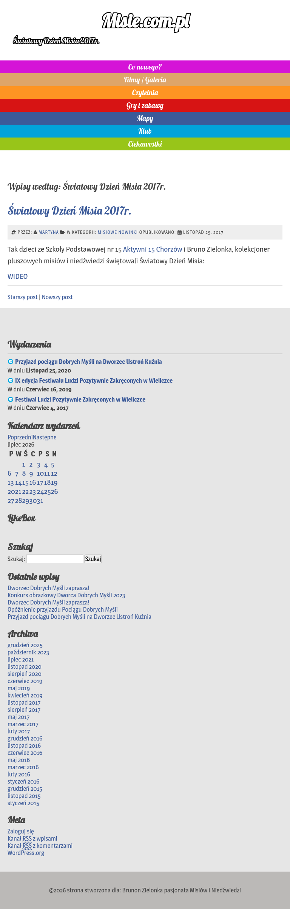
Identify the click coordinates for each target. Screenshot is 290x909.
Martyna (49, 232)
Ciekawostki (145, 143)
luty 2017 (19, 731)
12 (54, 473)
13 (11, 482)
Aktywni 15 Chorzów (152, 249)
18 (47, 482)
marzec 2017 (23, 724)
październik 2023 (28, 652)
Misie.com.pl (145, 20)
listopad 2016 (24, 745)
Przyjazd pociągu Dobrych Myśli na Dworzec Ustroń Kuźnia (88, 361)
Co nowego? (145, 66)
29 (25, 500)
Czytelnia (145, 92)
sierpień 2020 (25, 673)
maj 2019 (19, 688)
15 (25, 482)
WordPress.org (26, 852)
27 (11, 500)
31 (40, 500)
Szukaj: (16, 559)
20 (11, 491)
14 (18, 482)
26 (54, 491)
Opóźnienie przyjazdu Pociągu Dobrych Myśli (63, 609)
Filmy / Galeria (145, 79)
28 (18, 500)
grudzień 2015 (25, 788)
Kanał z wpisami (32, 839)
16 (32, 482)
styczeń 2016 (23, 781)
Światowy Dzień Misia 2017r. (69, 210)
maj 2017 (18, 716)
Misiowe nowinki (118, 232)
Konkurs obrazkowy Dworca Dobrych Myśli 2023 (66, 595)
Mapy (145, 118)
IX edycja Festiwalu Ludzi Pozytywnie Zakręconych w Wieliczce (94, 380)
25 (47, 491)
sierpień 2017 (24, 709)
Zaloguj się (21, 831)
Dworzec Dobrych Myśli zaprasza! (48, 588)
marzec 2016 (23, 767)
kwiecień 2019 (25, 695)
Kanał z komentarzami (40, 846)
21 (18, 491)
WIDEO (18, 276)
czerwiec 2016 (25, 752)
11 (47, 473)
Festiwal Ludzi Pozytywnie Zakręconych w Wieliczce (80, 399)
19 (54, 482)
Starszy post (23, 297)
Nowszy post (57, 297)
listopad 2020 (25, 666)
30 (33, 500)
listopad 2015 (24, 795)
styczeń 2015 (23, 803)
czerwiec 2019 (25, 681)
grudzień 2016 (25, 738)
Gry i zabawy (145, 105)
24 (40, 491)
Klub (145, 131)
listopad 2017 (24, 702)
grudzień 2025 (25, 645)
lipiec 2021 (21, 659)
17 (40, 482)
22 (25, 491)
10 (40, 473)
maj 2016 (19, 760)
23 (32, 491)
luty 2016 (19, 774)
